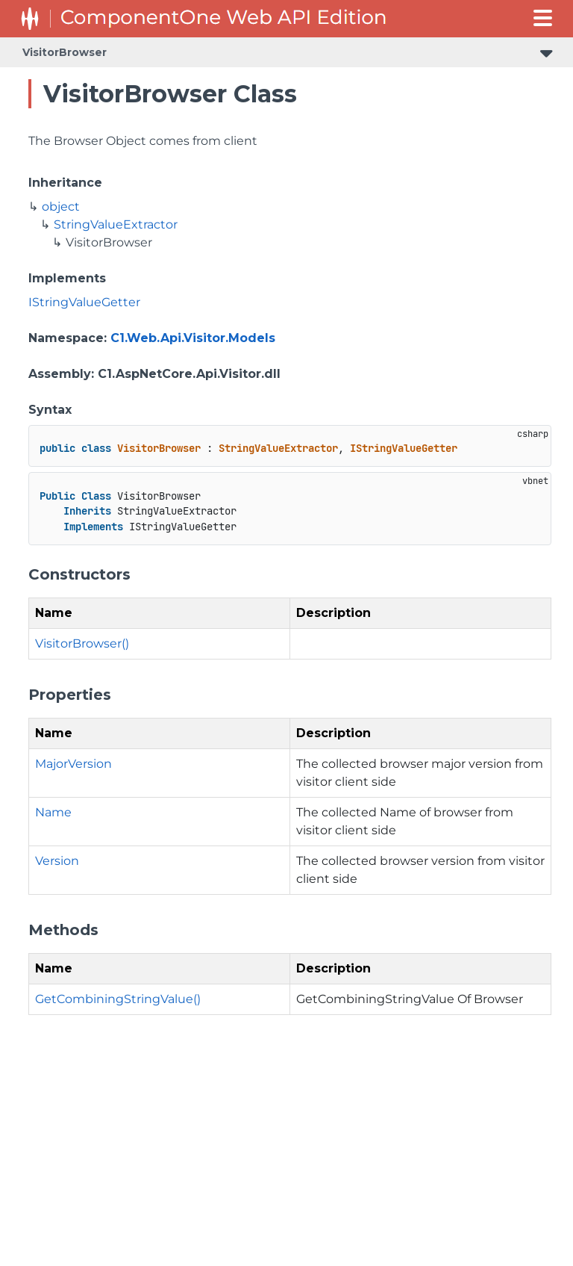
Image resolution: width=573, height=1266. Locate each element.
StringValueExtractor (116, 224)
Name (53, 812)
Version (57, 861)
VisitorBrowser (64, 52)
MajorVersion (73, 764)
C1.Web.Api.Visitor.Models (192, 338)
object (61, 206)
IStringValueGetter (84, 302)
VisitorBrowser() (82, 643)
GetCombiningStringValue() (118, 999)
